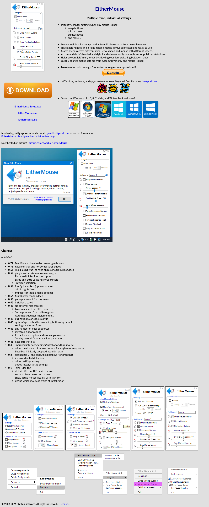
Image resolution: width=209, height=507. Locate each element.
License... (65, 504)
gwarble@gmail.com (57, 133)
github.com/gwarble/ (48, 143)
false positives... (150, 81)
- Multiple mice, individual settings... (29, 136)
